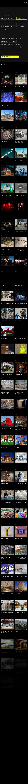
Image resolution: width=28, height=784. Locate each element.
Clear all (25, 2)
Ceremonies (15, 21)
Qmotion (23, 47)
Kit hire (17, 47)
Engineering (23, 21)
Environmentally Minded (7, 47)
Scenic (8, 49)
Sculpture (14, 49)
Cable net (19, 38)
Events (19, 23)
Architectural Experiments (8, 18)
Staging (20, 49)
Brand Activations (6, 21)
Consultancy (12, 41)
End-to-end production (7, 44)
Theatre (23, 26)
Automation (12, 38)
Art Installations (21, 18)
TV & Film (3, 29)
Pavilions (17, 26)
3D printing (4, 38)
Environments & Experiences (8, 23)
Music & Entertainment (7, 26)
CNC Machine (4, 41)
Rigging (3, 49)
